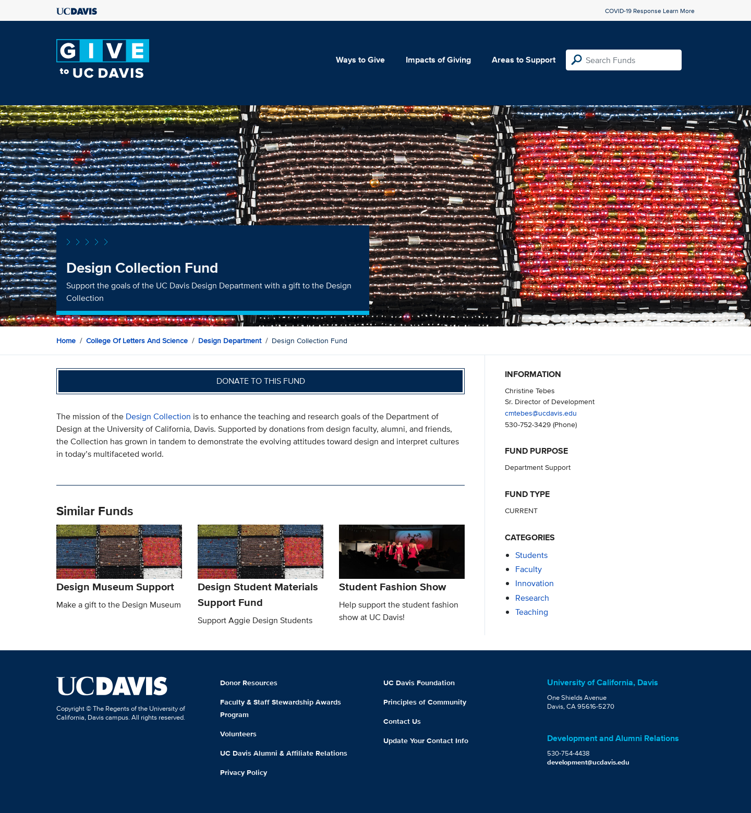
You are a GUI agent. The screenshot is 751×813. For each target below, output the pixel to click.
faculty (528, 569)
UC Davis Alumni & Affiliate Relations (283, 753)
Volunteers (238, 734)
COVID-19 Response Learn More (650, 10)
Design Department (229, 340)
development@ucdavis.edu (588, 762)
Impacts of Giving (438, 60)
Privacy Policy (243, 772)
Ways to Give (360, 60)
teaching (531, 612)
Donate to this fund (260, 381)
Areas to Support (523, 60)
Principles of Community (424, 702)
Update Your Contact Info (425, 740)
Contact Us (402, 721)
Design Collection (158, 416)
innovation (534, 583)
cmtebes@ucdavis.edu (541, 412)
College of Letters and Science (137, 340)
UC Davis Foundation (419, 682)
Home (66, 340)
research (532, 598)
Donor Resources (248, 682)
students (531, 555)
